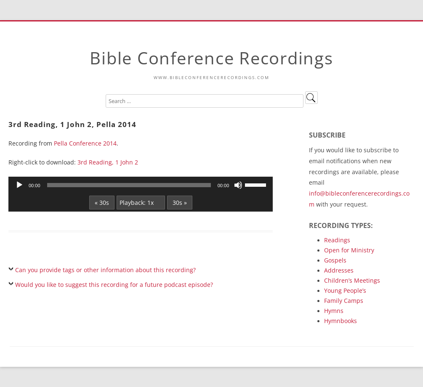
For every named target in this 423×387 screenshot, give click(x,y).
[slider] (129, 185)
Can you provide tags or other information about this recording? (105, 270)
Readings (337, 240)
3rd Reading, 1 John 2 (107, 162)
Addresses (339, 270)
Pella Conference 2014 (85, 143)
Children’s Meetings (352, 280)
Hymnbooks (340, 321)
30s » (180, 203)
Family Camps (343, 301)
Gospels (335, 260)
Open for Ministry (349, 250)
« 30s (102, 203)
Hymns (333, 311)
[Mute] (238, 185)
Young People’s (345, 290)
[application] (140, 185)
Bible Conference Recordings (211, 57)
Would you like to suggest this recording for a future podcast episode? (114, 285)
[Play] (19, 185)
